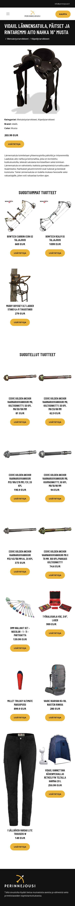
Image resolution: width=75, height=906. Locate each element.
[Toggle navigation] (7, 13)
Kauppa (63, 14)
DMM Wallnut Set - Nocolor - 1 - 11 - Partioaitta (20, 631)
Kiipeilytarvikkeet (40, 38)
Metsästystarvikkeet (18, 38)
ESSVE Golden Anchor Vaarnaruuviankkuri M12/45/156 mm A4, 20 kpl (20, 555)
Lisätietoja (14, 144)
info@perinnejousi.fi (62, 4)
